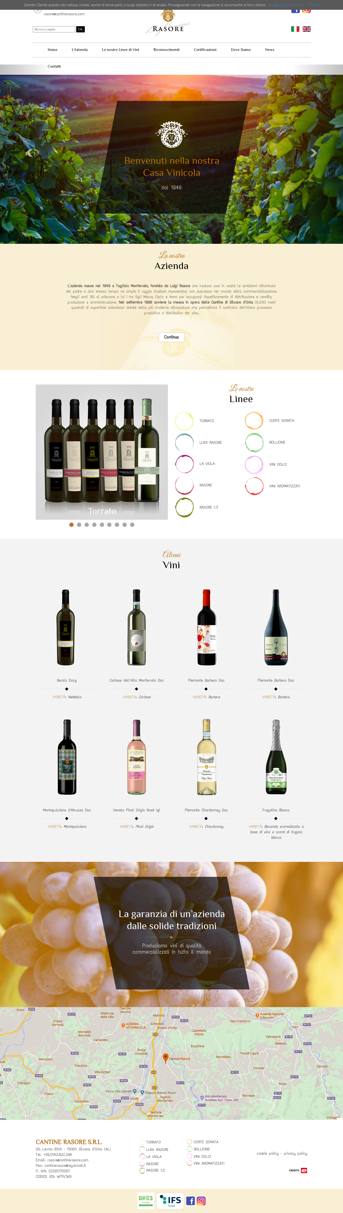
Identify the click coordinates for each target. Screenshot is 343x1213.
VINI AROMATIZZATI (284, 486)
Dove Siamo (241, 50)
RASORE (206, 485)
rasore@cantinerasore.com (64, 14)
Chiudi (314, 4)
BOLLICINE (277, 442)
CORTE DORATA (281, 420)
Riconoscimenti (166, 50)
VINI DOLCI (278, 464)
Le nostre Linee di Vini (120, 50)
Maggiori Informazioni (285, 4)
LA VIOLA (207, 463)
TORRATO (207, 421)
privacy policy (295, 1153)
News (269, 50)
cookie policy (268, 1153)
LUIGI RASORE (211, 442)
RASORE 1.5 (209, 507)
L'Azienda (80, 50)
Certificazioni (205, 50)
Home (52, 50)
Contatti (54, 66)
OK (80, 29)
